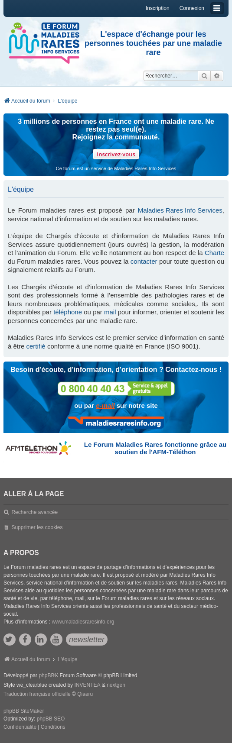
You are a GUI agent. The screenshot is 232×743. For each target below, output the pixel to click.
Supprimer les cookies (36, 527)
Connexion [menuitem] (192, 8)
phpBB (46, 675)
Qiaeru (85, 694)
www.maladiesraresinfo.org (83, 622)
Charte (214, 252)
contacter (144, 261)
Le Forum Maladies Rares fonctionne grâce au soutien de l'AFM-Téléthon (155, 448)
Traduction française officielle (37, 694)
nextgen (116, 685)
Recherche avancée (34, 512)
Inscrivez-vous (116, 154)
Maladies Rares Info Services (180, 210)
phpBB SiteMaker (23, 711)
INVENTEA (87, 685)
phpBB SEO (51, 719)
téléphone (67, 312)
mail (110, 312)
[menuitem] (19, 727)
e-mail (105, 405)
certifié (36, 346)
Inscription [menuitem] (158, 8)
